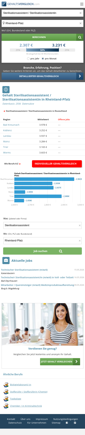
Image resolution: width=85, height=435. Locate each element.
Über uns (25, 419)
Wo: (17, 233)
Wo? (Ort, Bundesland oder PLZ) (18, 30)
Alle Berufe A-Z (11, 163)
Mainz (6, 141)
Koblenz (7, 130)
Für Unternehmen (36, 422)
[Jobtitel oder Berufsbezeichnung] (42, 13)
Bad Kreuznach (11, 124)
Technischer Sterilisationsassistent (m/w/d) (24, 269)
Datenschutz (15, 422)
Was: (15, 218)
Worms (7, 152)
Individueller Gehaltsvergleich (55, 163)
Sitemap (56, 422)
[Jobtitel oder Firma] (42, 225)
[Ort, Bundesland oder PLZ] (42, 23)
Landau (7, 135)
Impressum (42, 419)
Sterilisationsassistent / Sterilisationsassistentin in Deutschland (36, 111)
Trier (5, 146)
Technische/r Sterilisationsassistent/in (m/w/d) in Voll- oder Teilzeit (37, 277)
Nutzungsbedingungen (65, 419)
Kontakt (11, 419)
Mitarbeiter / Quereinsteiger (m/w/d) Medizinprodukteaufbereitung (37, 285)
